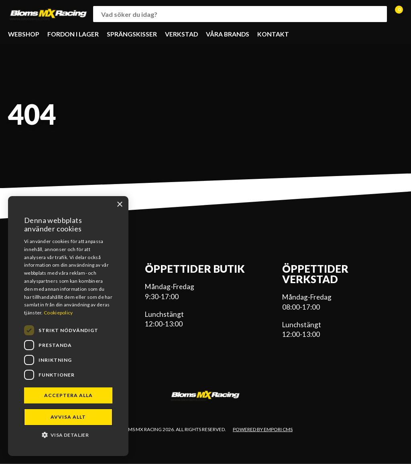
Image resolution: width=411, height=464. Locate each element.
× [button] (119, 205)
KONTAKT (273, 34)
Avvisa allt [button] (68, 417)
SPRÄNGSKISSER (132, 34)
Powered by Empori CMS (263, 429)
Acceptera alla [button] (68, 395)
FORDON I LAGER (73, 34)
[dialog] (68, 326)
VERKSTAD (181, 34)
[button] (68, 434)
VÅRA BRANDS (227, 34)
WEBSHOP (23, 34)
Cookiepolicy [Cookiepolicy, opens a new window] (58, 313)
